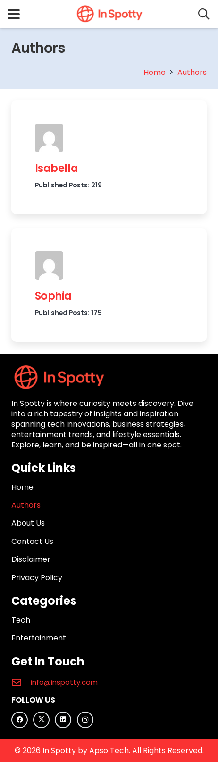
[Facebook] (19, 720)
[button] (13, 14)
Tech (20, 620)
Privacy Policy (36, 577)
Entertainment (38, 637)
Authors (26, 505)
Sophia (53, 296)
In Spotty (59, 750)
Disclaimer (30, 559)
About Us (28, 523)
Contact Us (32, 541)
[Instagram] (85, 720)
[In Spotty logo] (109, 14)
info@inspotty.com (64, 682)
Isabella (56, 168)
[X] (41, 720)
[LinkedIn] (63, 720)
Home (22, 487)
